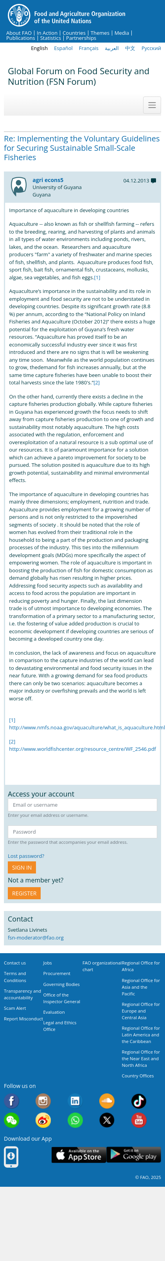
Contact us (15, 963)
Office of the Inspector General (62, 998)
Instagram (43, 1101)
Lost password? (26, 855)
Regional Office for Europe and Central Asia (141, 1010)
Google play (133, 1155)
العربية (112, 48)
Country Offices (138, 1076)
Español (63, 48)
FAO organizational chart (102, 966)
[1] (97, 277)
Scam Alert (15, 1008)
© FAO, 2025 (148, 1177)
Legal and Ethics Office (60, 1026)
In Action (47, 33)
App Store (79, 1155)
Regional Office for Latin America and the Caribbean (141, 1034)
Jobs (47, 963)
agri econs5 (47, 180)
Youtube (139, 1120)
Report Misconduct (23, 1019)
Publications (20, 38)
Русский (151, 48)
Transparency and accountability (22, 994)
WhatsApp (75, 1120)
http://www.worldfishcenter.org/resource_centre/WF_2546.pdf (82, 748)
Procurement (57, 973)
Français (89, 48)
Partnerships (81, 38)
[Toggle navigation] (152, 105)
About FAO (19, 33)
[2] (96, 382)
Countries (74, 33)
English (39, 48)
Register (24, 893)
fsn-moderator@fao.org (36, 937)
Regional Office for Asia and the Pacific (141, 987)
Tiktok (139, 1101)
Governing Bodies (61, 984)
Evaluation (54, 1012)
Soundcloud (107, 1101)
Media (122, 33)
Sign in (22, 867)
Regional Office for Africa (141, 966)
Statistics (50, 38)
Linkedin (75, 1101)
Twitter (107, 1120)
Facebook (11, 1101)
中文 (130, 48)
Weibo (43, 1120)
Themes (100, 33)
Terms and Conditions (15, 976)
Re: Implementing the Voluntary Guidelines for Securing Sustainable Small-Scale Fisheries (82, 148)
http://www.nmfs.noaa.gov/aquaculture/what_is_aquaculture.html (87, 727)
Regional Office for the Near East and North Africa (141, 1058)
